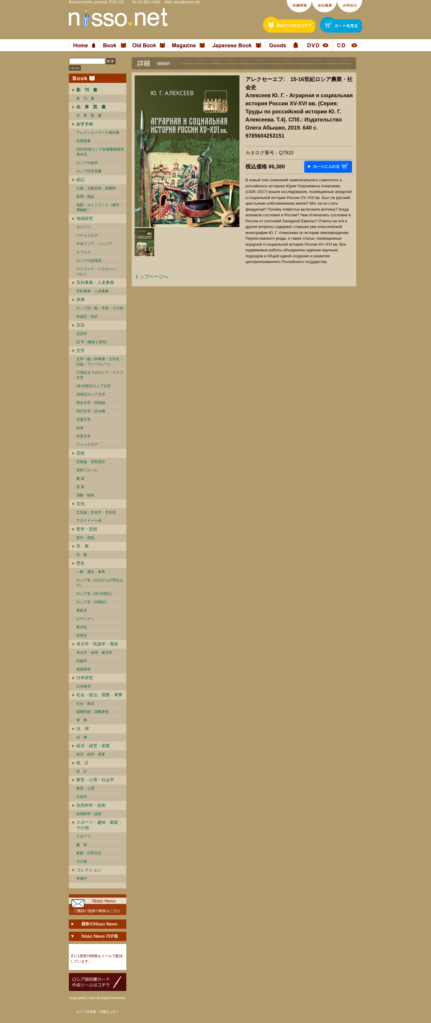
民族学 (81, 661)
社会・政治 (85, 703)
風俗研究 (83, 669)
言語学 (81, 334)
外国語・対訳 (87, 316)
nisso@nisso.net (186, 2)
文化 (80, 503)
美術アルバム (87, 470)
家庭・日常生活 (88, 853)
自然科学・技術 (91, 805)
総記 (80, 179)
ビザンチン (85, 619)
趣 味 (81, 845)
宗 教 (82, 546)
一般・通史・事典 (90, 572)
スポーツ (83, 836)
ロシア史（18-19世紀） (95, 594)
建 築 (80, 478)
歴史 (80, 563)
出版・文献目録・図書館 (96, 188)
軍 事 (81, 720)
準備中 (81, 878)
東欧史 (81, 610)
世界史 (81, 635)
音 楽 (80, 487)
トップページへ (151, 276)
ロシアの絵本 (87, 163)
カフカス (83, 252)
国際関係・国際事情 (92, 712)
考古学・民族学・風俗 (97, 644)
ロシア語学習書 (88, 171)
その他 (81, 861)
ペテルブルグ (87, 235)
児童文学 (83, 419)
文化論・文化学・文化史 (96, 512)
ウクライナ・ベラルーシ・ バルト (97, 271)
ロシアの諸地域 (88, 261)
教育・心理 (85, 788)
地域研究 (84, 218)
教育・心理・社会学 (95, 779)
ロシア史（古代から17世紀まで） (99, 582)
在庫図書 (83, 141)
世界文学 (83, 436)
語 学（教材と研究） (93, 342)
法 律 (82, 728)
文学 (80, 350)
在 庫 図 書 (88, 115)
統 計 (82, 762)
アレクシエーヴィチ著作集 (97, 132)
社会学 (81, 797)
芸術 (80, 453)
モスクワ (83, 227)
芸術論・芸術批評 (90, 462)
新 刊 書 (85, 98)
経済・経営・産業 (93, 745)
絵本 (80, 428)
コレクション (88, 869)
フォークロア (87, 445)
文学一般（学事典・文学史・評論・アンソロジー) (99, 361)
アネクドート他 (88, 521)
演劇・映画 (85, 495)
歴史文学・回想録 (90, 403)
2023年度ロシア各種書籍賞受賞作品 (100, 151)
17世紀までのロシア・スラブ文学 (99, 375)
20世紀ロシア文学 (90, 394)
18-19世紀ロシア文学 (93, 386)
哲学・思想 (86, 529)
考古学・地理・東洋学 (94, 652)
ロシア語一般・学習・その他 (99, 308)
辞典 (80, 299)
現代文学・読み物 (90, 411)
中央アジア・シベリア (94, 244)
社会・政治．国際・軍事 (99, 694)
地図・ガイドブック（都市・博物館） (99, 207)
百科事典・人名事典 (95, 282)
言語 (80, 325)
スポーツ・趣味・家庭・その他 (99, 825)
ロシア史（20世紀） (92, 602)
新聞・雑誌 (85, 196)
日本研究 (84, 677)
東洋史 (81, 627)
